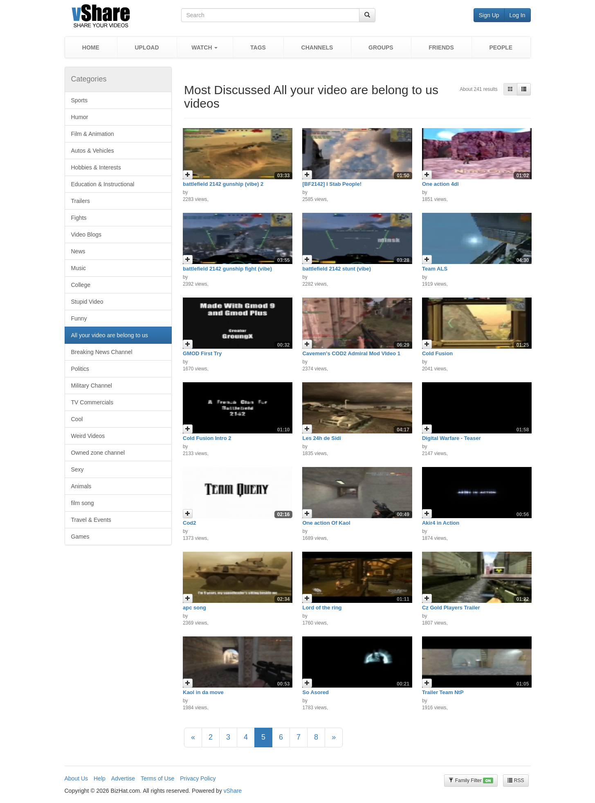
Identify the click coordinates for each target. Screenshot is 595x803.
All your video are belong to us (109, 335)
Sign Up (489, 15)
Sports (79, 100)
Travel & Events (91, 520)
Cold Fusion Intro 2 (207, 438)
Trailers (80, 201)
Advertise (123, 778)
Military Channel (91, 385)
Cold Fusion (437, 353)
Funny (79, 318)
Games (80, 536)
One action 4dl (440, 184)
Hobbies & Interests (96, 167)
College (80, 285)
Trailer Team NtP (443, 692)
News (78, 251)
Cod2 (189, 523)
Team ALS (434, 269)
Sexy (77, 469)
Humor (79, 117)
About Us (76, 778)
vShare (233, 790)
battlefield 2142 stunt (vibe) (336, 269)
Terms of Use (157, 778)
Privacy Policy (198, 778)
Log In (517, 15)
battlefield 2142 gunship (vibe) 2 (223, 184)
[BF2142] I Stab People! (331, 184)
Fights (79, 217)
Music (78, 268)
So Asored (315, 692)
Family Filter (471, 781)
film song (82, 503)
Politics (80, 368)
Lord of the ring (321, 608)
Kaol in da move (203, 692)
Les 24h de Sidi (321, 438)
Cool (77, 419)
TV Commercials (92, 402)
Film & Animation (92, 134)
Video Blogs (86, 234)
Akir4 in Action (440, 523)
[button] (205, 47)
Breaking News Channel (101, 352)
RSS (515, 780)
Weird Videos (88, 436)
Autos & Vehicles (92, 150)
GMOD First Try (202, 353)
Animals (81, 486)
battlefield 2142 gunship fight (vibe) (227, 269)
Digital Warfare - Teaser (451, 438)
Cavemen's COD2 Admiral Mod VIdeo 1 (351, 353)
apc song (194, 608)
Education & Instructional (103, 184)
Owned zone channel (98, 452)
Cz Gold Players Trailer (451, 608)
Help (100, 778)
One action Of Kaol (326, 523)
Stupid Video (87, 301)
